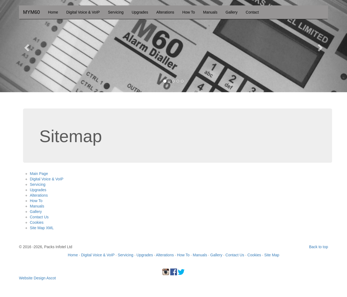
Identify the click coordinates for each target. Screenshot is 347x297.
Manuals (210, 12)
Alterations (165, 12)
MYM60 (31, 12)
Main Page (39, 173)
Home (53, 12)
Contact (252, 12)
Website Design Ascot (37, 278)
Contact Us (39, 217)
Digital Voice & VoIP (83, 12)
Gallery (231, 12)
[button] (26, 46)
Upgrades (140, 12)
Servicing (116, 12)
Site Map (271, 255)
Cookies (37, 222)
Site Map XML (42, 228)
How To (188, 12)
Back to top (318, 247)
